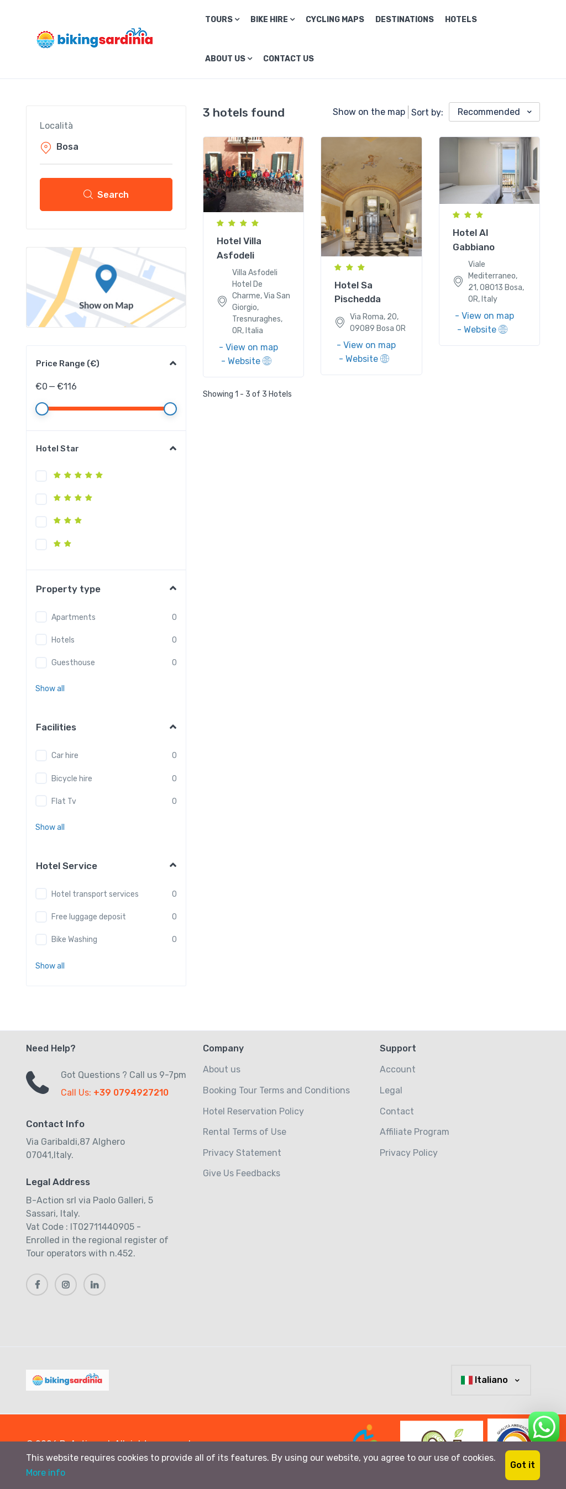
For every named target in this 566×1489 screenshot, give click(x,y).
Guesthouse (73, 662)
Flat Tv (63, 801)
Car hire (64, 755)
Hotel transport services (95, 894)
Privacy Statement (242, 1153)
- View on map (248, 347)
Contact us (288, 59)
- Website (246, 361)
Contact (397, 1111)
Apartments (73, 617)
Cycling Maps (335, 19)
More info (45, 1472)
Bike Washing (74, 939)
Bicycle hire (71, 778)
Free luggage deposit (88, 917)
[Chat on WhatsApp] (543, 1425)
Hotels (461, 19)
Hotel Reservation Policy (253, 1111)
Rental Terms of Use (244, 1132)
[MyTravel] (69, 1380)
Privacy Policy (409, 1153)
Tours (222, 19)
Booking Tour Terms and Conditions (276, 1090)
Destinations (404, 19)
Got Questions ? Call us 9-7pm (123, 1075)
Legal (391, 1090)
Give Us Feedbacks (241, 1173)
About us (228, 59)
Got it (522, 1465)
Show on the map (369, 112)
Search (106, 194)
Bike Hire (272, 19)
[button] (50, 688)
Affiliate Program (414, 1132)
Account (398, 1069)
